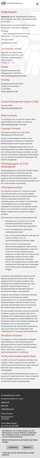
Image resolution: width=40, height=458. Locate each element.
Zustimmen (13, 447)
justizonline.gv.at (7, 409)
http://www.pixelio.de (10, 124)
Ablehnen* (27, 447)
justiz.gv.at (5, 402)
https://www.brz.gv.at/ (9, 91)
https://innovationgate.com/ (11, 108)
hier (6, 442)
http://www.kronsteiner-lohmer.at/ (13, 76)
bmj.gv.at (4, 406)
